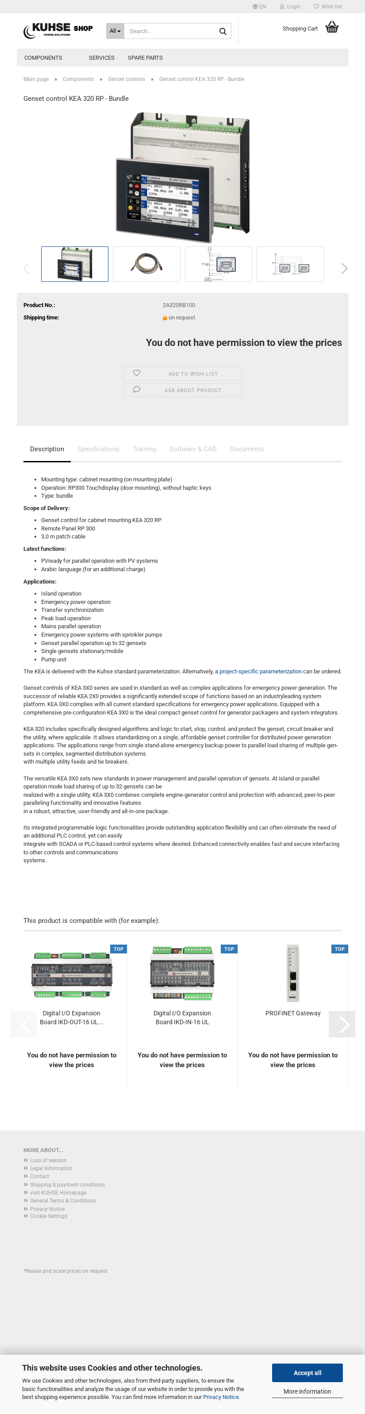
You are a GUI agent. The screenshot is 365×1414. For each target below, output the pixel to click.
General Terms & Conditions (63, 1201)
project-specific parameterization (260, 671)
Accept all (308, 1372)
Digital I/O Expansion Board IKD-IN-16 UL (182, 1018)
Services (102, 57)
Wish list (328, 7)
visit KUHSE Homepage (58, 1193)
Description (47, 449)
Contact (39, 1176)
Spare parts (145, 57)
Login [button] (290, 7)
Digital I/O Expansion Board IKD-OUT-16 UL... (72, 1018)
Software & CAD (193, 449)
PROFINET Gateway (293, 1013)
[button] (259, 6)
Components (43, 57)
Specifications (98, 449)
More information (307, 1391)
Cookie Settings (48, 1216)
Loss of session (48, 1160)
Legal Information (51, 1168)
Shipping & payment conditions (67, 1185)
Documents (247, 449)
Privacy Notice (221, 1397)
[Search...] (115, 31)
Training (144, 449)
